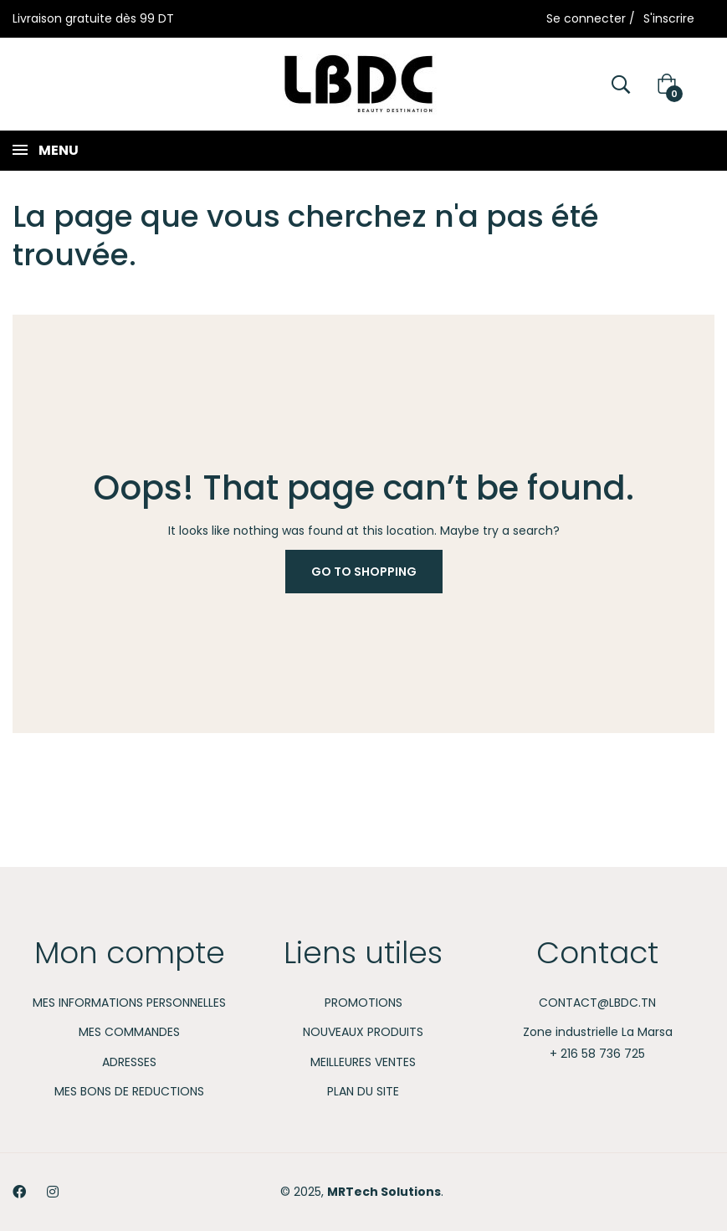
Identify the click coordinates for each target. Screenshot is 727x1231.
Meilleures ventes (363, 1062)
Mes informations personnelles (129, 1002)
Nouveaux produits (363, 1031)
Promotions (363, 1002)
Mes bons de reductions (129, 1091)
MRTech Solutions (384, 1191)
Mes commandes (129, 1031)
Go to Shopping (364, 571)
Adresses (129, 1062)
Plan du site (363, 1091)
